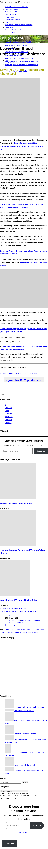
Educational (9, 620)
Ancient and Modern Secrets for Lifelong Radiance (19, 373)
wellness (35, 632)
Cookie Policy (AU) (11, 12)
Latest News (9, 27)
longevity (17, 632)
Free (18, 620)
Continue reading (24, 832)
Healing (36, 629)
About (7, 22)
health (42, 629)
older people (26, 632)
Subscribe (41, 451)
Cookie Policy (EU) (11, 14)
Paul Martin (9, 616)
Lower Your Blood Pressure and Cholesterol (20, 64)
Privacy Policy (9, 17)
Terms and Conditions (12, 9)
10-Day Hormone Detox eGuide (16, 503)
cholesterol (21, 629)
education (29, 629)
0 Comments (10, 625)
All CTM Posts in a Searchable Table (16, 7)
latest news (9, 632)
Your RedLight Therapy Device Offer (18, 600)
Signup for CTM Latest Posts (14, 30)
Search (12, 32)
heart (2, 632)
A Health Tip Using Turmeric (16, 45)
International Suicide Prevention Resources (18, 25)
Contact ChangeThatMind (13, 20)
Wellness (20, 623)
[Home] (7, 60)
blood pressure (10, 629)
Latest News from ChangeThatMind (19, 42)
